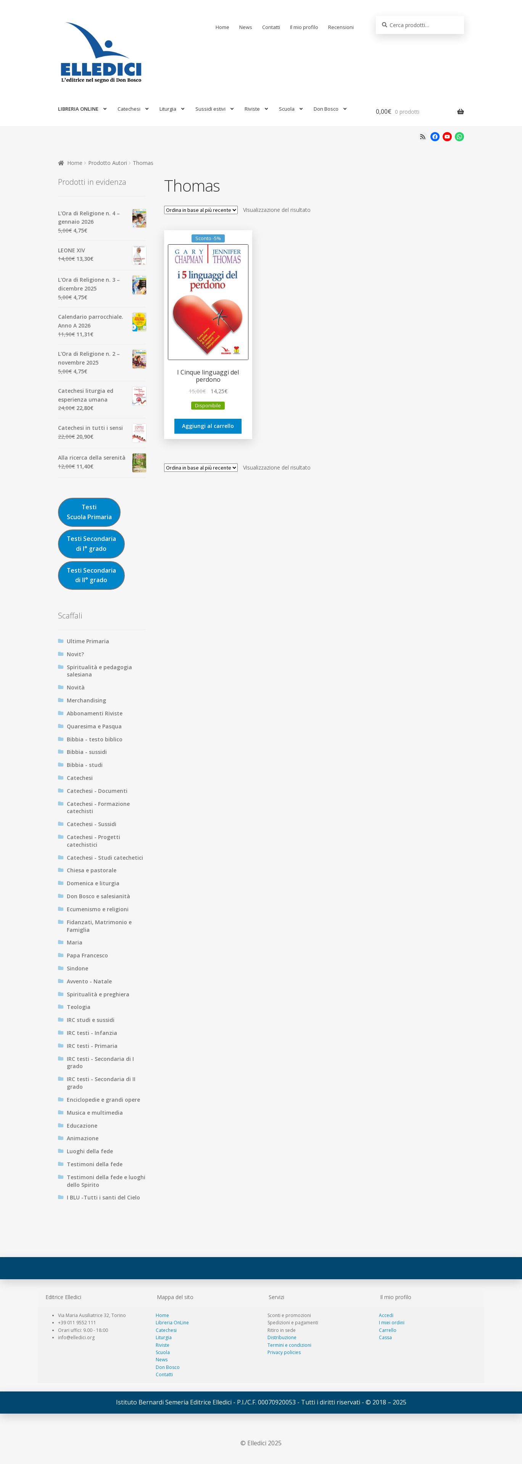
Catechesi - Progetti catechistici (93, 840)
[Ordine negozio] (201, 210)
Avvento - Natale (89, 981)
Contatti (271, 27)
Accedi (386, 1315)
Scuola (287, 108)
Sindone (77, 968)
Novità (76, 687)
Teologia (78, 1006)
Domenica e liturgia (93, 883)
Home (222, 27)
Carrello (387, 1330)
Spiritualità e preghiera (98, 994)
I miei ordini (391, 1322)
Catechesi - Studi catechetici (105, 857)
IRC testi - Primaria (92, 1045)
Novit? (75, 654)
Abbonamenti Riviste (94, 713)
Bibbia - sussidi (87, 751)
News (245, 27)
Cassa (385, 1337)
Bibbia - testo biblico (94, 739)
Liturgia (168, 108)
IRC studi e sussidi (90, 1019)
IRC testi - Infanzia (92, 1032)
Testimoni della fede (94, 1164)
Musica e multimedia (95, 1112)
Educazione (82, 1125)
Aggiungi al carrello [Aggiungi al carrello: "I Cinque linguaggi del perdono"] (208, 425)
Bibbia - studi (85, 764)
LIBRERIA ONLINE (78, 108)
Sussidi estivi (210, 108)
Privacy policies (284, 1352)
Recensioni (341, 27)
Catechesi (129, 108)
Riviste (252, 108)
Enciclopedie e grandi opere (103, 1099)
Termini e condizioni (289, 1345)
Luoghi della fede (90, 1151)
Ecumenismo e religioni (98, 909)
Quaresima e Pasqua (94, 726)
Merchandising (86, 700)
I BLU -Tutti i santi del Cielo (103, 1197)
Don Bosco (326, 108)
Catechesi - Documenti (97, 790)
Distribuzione (281, 1337)
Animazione (82, 1138)
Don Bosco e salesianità (98, 896)
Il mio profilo (304, 27)
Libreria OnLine (172, 1322)
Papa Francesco (87, 955)
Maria (74, 942)
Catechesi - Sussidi (91, 824)
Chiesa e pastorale (91, 870)
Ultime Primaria (88, 641)
